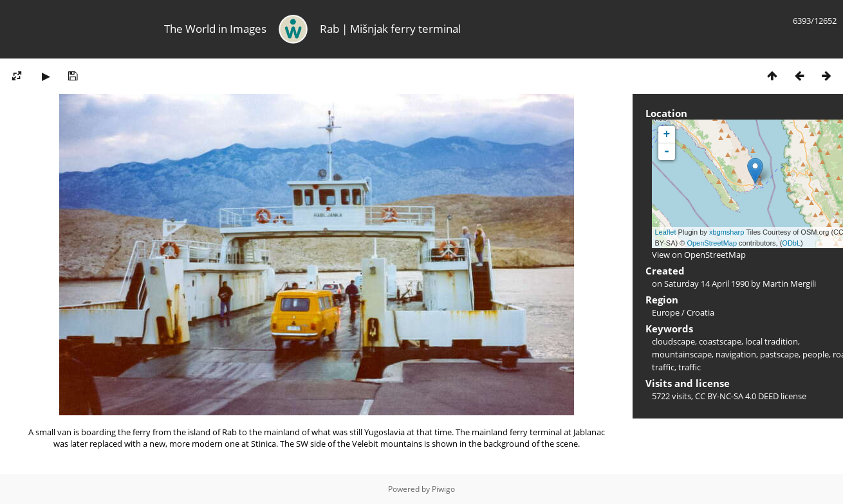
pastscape (779, 354)
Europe (666, 312)
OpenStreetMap (712, 243)
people (815, 354)
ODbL (791, 243)
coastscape (720, 341)
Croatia (700, 312)
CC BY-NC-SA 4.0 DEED (737, 396)
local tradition (771, 341)
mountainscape (682, 354)
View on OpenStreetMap (699, 254)
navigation (736, 354)
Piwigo (443, 488)
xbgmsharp (726, 232)
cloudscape (673, 341)
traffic (689, 367)
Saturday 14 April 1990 (706, 283)
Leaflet (665, 232)
